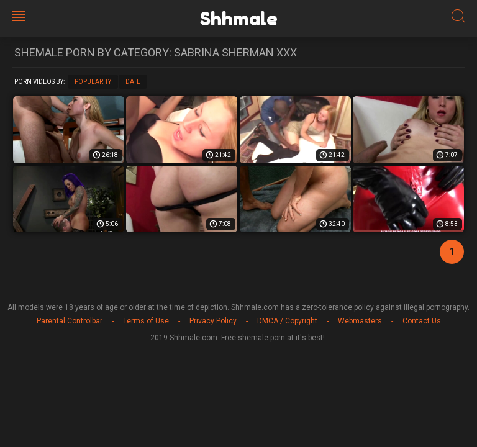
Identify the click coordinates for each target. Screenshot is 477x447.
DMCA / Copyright (287, 321)
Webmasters (360, 321)
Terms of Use (146, 321)
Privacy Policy (213, 321)
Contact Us (421, 321)
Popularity (93, 81)
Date (132, 81)
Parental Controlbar (69, 321)
